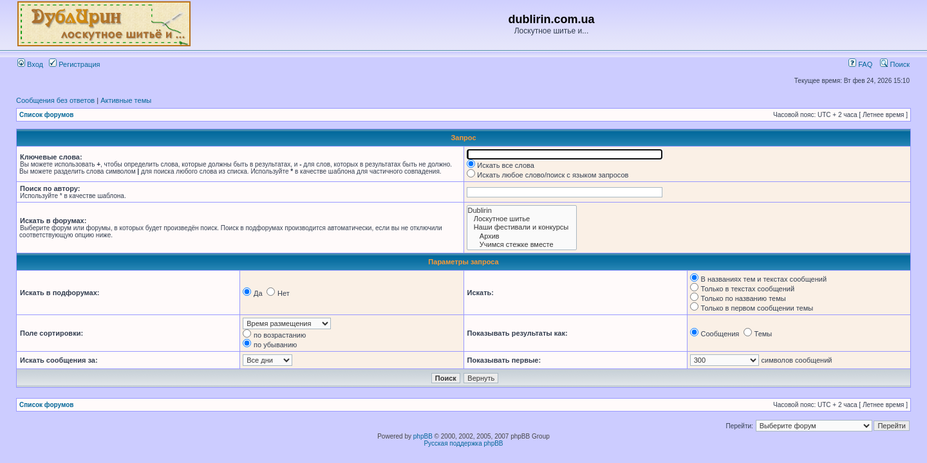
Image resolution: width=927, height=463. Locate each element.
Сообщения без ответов (55, 100)
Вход (30, 64)
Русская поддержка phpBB (463, 443)
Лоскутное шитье (522, 219)
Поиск (895, 64)
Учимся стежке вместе (522, 245)
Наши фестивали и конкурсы (522, 227)
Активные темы (125, 100)
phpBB (423, 436)
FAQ (860, 64)
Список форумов (46, 114)
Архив (522, 236)
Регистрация (74, 64)
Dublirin (522, 210)
